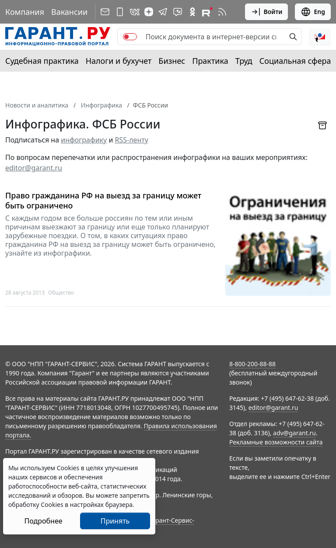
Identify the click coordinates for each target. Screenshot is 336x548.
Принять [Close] (115, 521)
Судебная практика (42, 60)
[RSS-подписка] (222, 12)
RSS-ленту (131, 140)
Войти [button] (267, 12)
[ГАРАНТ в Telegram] (163, 12)
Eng (313, 12)
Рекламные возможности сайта (276, 442)
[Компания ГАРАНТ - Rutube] (207, 12)
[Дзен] (148, 11)
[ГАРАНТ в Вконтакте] (135, 12)
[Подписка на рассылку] (105, 12)
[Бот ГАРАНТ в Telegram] (177, 12)
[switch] (130, 36)
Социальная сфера (295, 60)
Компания (24, 12)
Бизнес (171, 60)
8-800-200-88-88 (252, 364)
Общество (61, 292)
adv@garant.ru (294, 433)
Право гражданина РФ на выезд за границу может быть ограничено (103, 200)
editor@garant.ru (33, 168)
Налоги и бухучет (119, 60)
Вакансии (69, 12)
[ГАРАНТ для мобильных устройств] (120, 12)
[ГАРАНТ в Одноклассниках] (192, 12)
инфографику (84, 140)
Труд (243, 60)
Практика (210, 60)
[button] (320, 36)
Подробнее (43, 521)
